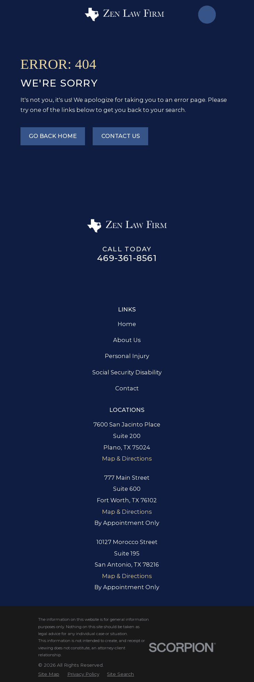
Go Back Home (53, 135)
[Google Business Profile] (81, 280)
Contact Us (120, 135)
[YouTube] (173, 280)
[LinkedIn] (112, 280)
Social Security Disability (127, 372)
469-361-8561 (127, 258)
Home (127, 323)
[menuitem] (48, 674)
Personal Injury (127, 355)
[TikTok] (158, 280)
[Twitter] (127, 280)
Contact (127, 388)
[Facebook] (96, 280)
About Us (127, 339)
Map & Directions (127, 458)
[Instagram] (142, 280)
